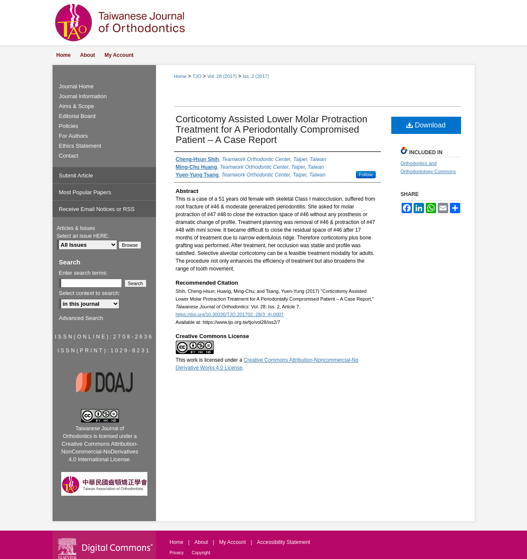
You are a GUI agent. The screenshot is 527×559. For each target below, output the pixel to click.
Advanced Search (81, 318)
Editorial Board (77, 116)
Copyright (201, 552)
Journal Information (83, 96)
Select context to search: (89, 293)
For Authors (73, 136)
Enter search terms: (83, 273)
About (201, 542)
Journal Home (76, 86)
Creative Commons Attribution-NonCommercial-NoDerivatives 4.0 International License (99, 452)
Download (426, 125)
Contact (68, 155)
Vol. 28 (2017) (222, 76)
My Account (233, 542)
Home (180, 76)
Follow (366, 174)
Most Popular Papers (85, 192)
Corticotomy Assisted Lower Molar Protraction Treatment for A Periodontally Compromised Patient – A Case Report (272, 129)
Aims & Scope (76, 106)
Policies (68, 126)
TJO (197, 76)
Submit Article (76, 175)
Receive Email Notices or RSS (97, 209)
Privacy (177, 552)
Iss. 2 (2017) (256, 76)
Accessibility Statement (283, 542)
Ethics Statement (80, 146)
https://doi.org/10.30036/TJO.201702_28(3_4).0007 (230, 314)
